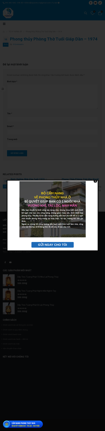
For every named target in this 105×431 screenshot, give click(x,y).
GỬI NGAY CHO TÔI (52, 244)
